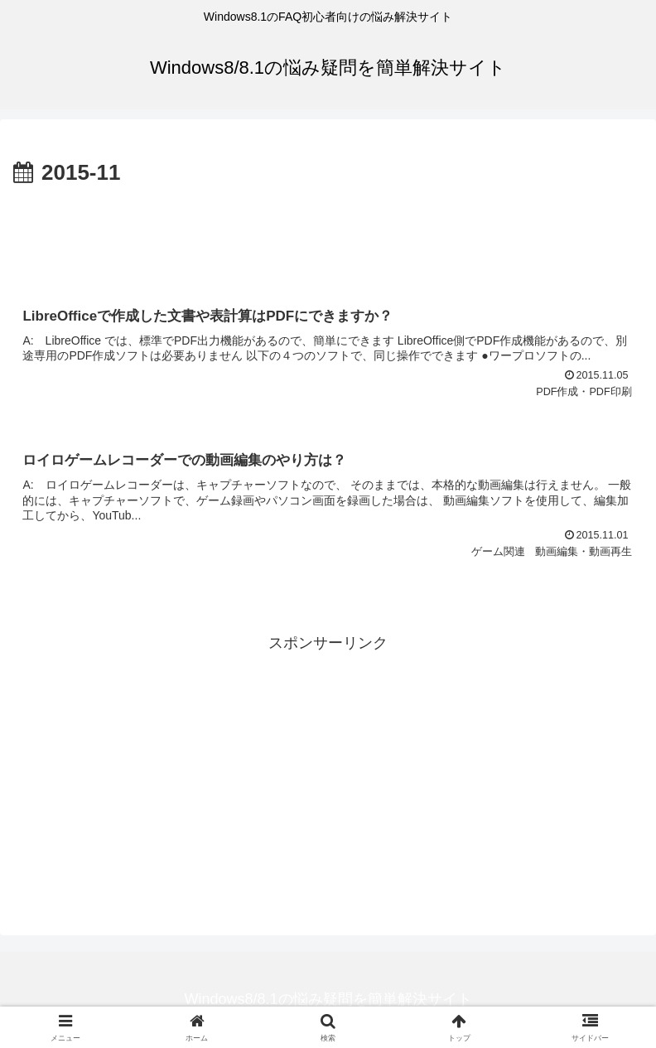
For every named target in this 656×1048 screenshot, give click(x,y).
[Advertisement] (328, 237)
